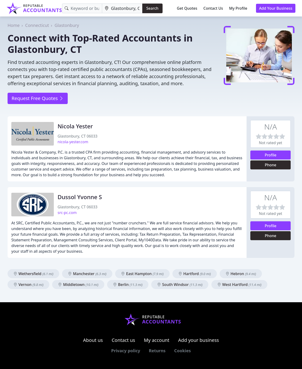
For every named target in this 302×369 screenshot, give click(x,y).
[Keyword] (82, 8)
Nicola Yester (75, 126)
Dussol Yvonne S (80, 197)
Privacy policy (125, 350)
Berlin (128, 284)
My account (156, 340)
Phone (270, 165)
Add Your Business (275, 8)
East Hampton (142, 273)
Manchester (87, 273)
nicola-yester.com (73, 141)
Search (152, 8)
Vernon (28, 284)
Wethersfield (33, 273)
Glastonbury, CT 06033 (77, 136)
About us (93, 340)
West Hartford (239, 284)
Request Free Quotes (38, 98)
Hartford (194, 273)
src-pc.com (67, 212)
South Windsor (179, 284)
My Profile (238, 8)
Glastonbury (67, 25)
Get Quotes (187, 8)
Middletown (78, 284)
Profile (271, 155)
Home (14, 25)
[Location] (122, 8)
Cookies (182, 350)
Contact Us (213, 8)
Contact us (123, 340)
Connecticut (37, 25)
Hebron (241, 273)
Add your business (198, 340)
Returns (157, 350)
